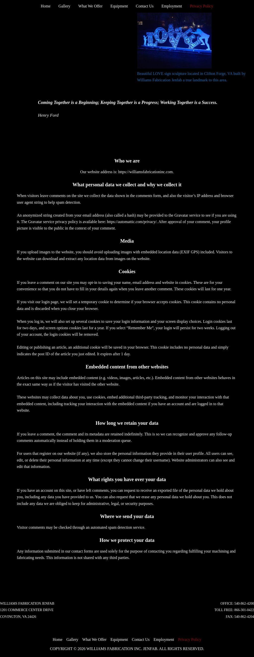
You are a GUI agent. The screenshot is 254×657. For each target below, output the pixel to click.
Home (46, 6)
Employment (171, 6)
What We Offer (90, 6)
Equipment (119, 6)
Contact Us (145, 6)
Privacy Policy (201, 6)
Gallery (64, 6)
